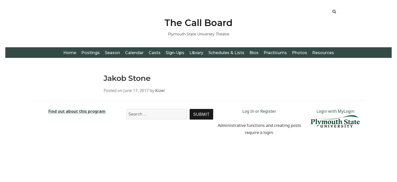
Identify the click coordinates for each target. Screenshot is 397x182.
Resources (323, 52)
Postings (90, 52)
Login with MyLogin (335, 111)
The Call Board (198, 22)
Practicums (275, 52)
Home (69, 52)
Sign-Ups (175, 52)
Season (112, 52)
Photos (299, 52)
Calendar (134, 52)
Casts (155, 52)
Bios (254, 52)
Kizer (160, 90)
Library (196, 52)
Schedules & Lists (226, 52)
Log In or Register (259, 111)
